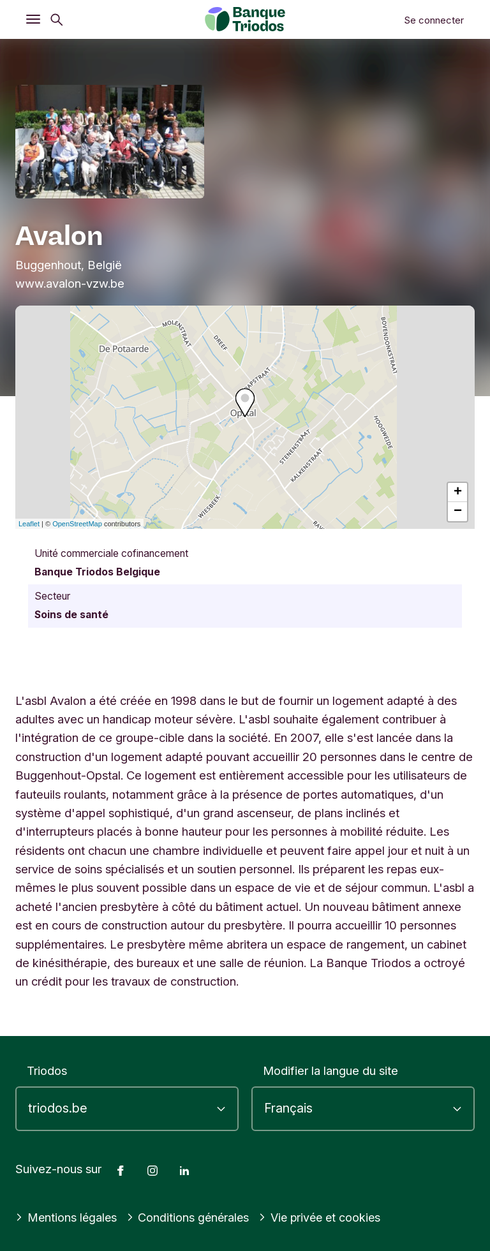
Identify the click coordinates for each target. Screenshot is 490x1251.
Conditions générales (190, 1217)
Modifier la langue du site (330, 1070)
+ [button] (458, 492)
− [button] (458, 511)
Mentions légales (67, 1217)
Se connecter (434, 20)
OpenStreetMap (77, 524)
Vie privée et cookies (325, 1217)
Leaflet (29, 524)
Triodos (47, 1070)
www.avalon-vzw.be (69, 283)
